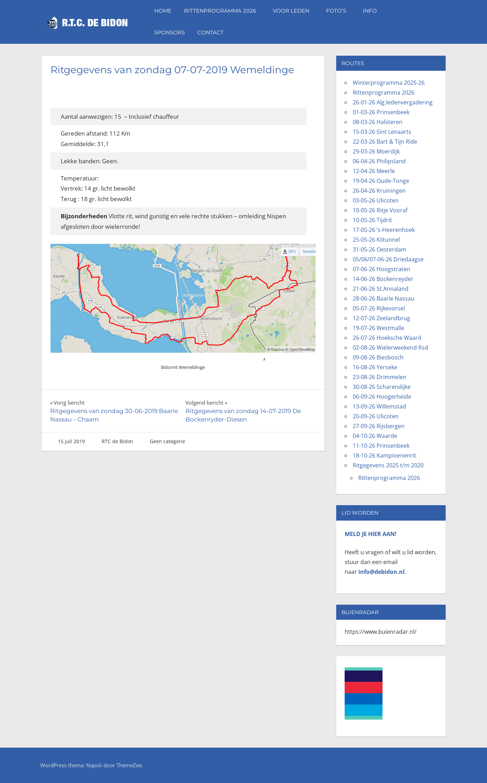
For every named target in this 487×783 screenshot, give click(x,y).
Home (162, 10)
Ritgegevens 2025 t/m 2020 (388, 465)
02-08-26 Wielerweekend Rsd (390, 347)
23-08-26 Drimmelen (379, 377)
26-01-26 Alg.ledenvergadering (393, 102)
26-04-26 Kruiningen (379, 190)
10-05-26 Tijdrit (372, 220)
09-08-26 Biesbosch (378, 357)
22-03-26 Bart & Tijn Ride (385, 141)
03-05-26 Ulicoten (376, 200)
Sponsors (169, 32)
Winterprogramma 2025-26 (389, 83)
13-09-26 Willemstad (379, 406)
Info (373, 10)
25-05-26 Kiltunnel (376, 239)
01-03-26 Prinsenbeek (381, 112)
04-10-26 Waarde (375, 436)
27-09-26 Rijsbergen (379, 426)
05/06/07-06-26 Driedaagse (388, 259)
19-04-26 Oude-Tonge (381, 181)
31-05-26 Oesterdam (379, 249)
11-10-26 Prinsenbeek (381, 445)
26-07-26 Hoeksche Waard (387, 338)
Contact (210, 32)
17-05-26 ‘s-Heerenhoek (384, 230)
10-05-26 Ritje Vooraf (380, 210)
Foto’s (339, 10)
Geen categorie (167, 441)
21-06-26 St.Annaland (380, 289)
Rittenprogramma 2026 (223, 10)
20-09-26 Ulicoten (376, 416)
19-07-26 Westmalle (378, 328)
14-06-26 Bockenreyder (383, 279)
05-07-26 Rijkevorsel (379, 308)
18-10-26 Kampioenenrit (384, 455)
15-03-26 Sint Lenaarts (382, 132)
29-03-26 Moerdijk (376, 151)
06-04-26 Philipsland (379, 161)
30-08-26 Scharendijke (382, 387)
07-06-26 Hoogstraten (381, 269)
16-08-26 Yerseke (375, 367)
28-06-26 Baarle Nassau (383, 298)
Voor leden (294, 10)
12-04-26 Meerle (374, 171)
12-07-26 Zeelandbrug (381, 318)
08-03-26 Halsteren (378, 122)
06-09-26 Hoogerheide (382, 396)
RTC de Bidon (117, 441)
